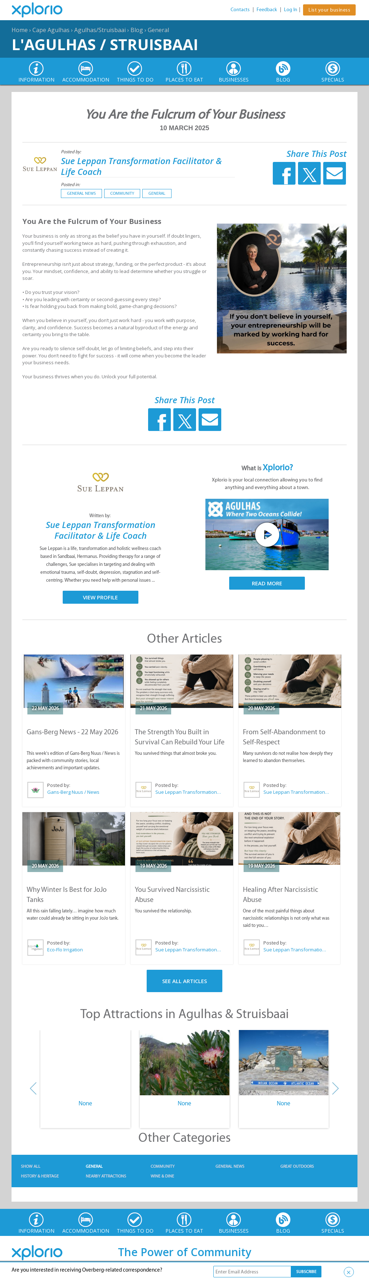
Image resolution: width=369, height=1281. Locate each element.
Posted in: (70, 184)
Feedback (267, 9)
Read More (267, 583)
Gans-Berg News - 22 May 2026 (72, 731)
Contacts (240, 9)
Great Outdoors (297, 1166)
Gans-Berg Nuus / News (73, 792)
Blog (136, 30)
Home (20, 30)
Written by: (100, 515)
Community (122, 193)
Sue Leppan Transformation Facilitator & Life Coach (141, 166)
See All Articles (184, 981)
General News (81, 193)
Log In (290, 9)
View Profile (100, 597)
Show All (30, 1166)
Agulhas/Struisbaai (100, 30)
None (85, 1103)
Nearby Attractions (106, 1176)
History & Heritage (40, 1176)
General (158, 30)
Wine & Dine (162, 1176)
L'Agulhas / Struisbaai (105, 44)
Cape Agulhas (51, 30)
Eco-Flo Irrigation (65, 949)
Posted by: (71, 151)
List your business (329, 10)
